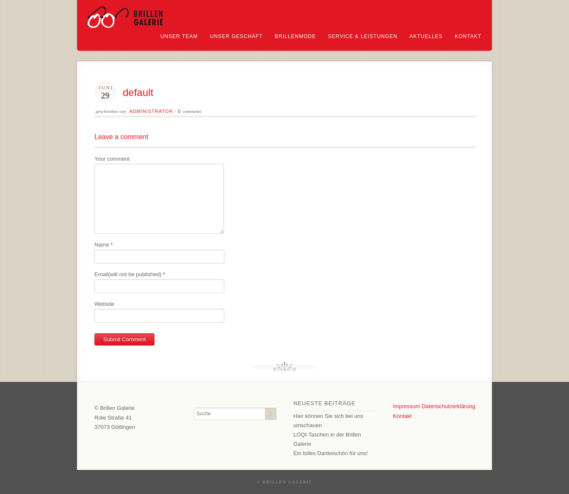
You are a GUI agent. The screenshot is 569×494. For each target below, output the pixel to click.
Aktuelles (425, 36)
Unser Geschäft (236, 36)
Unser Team (179, 36)
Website (104, 304)
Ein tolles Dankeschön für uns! (330, 453)
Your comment (112, 159)
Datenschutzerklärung (448, 406)
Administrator (151, 111)
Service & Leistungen (363, 36)
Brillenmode (295, 36)
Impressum (406, 406)
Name (101, 245)
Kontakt (468, 36)
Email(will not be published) (127, 274)
